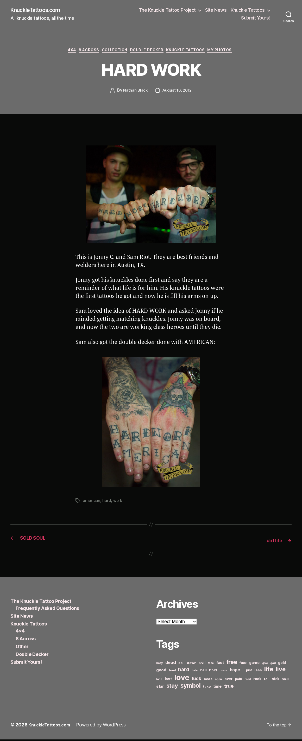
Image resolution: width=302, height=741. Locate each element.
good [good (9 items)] (161, 671)
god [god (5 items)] (272, 664)
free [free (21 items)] (232, 663)
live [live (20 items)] (281, 670)
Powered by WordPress (106, 726)
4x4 (62, 52)
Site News (216, 10)
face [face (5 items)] (211, 664)
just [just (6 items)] (249, 672)
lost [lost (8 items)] (168, 680)
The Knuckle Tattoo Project (167, 10)
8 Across (82, 52)
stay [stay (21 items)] (172, 687)
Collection (112, 52)
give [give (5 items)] (265, 664)
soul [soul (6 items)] (285, 680)
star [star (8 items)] (160, 688)
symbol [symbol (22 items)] (190, 687)
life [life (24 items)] (268, 670)
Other (22, 648)
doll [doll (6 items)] (181, 664)
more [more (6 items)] (208, 680)
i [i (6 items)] (242, 672)
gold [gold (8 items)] (282, 664)
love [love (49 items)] (181, 678)
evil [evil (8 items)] (202, 664)
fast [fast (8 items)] (220, 664)
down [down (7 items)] (192, 664)
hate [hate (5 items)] (195, 672)
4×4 (20, 632)
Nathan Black (134, 92)
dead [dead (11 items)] (170, 664)
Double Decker (148, 52)
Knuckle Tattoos (248, 10)
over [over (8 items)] (228, 680)
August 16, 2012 (177, 92)
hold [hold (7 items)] (213, 671)
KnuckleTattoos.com (39, 10)
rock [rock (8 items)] (257, 680)
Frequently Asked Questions (47, 609)
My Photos (231, 52)
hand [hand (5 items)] (172, 672)
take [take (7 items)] (207, 688)
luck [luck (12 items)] (196, 680)
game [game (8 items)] (254, 664)
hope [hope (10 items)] (235, 671)
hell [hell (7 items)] (203, 671)
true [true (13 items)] (229, 687)
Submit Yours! (255, 18)
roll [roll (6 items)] (266, 680)
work (118, 502)
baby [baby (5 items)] (159, 664)
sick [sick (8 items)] (275, 680)
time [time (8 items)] (217, 688)
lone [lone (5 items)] (159, 680)
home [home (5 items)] (223, 672)
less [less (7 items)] (258, 671)
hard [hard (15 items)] (183, 671)
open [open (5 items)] (218, 680)
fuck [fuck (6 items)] (243, 664)
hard (107, 502)
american (91, 502)
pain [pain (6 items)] (238, 680)
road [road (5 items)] (247, 680)
